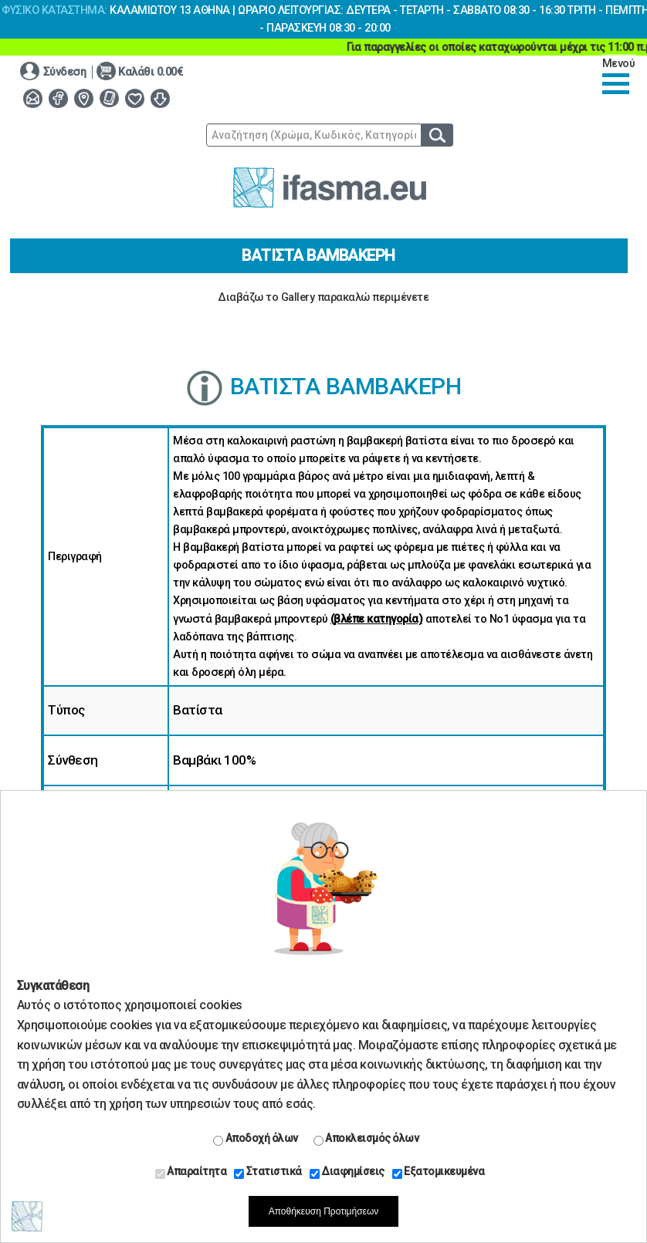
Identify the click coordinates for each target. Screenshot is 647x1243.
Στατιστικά (268, 1172)
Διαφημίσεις (347, 1172)
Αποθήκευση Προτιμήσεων (324, 1211)
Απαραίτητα (191, 1172)
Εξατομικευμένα (438, 1172)
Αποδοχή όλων (255, 1139)
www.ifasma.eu (329, 187)
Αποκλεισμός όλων (366, 1139)
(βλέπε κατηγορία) (376, 619)
